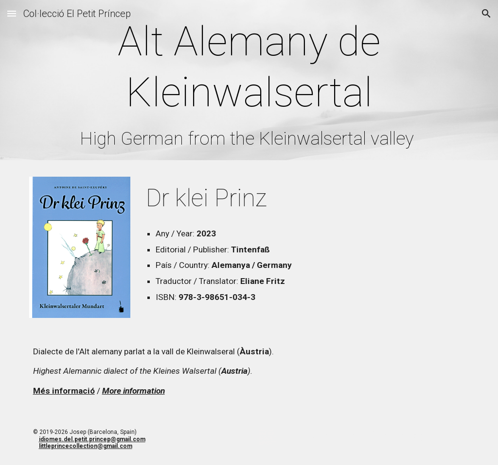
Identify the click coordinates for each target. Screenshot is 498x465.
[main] (249, 82)
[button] (11, 13)
